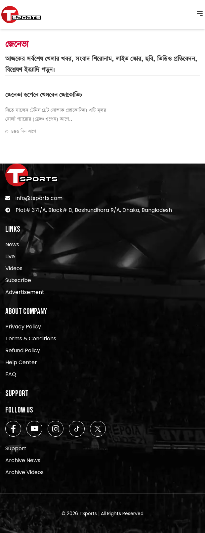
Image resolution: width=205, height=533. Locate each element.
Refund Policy (22, 350)
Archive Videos (24, 472)
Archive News (22, 460)
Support (15, 448)
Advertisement (24, 292)
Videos (13, 268)
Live (10, 256)
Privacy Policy (23, 326)
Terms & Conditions (30, 338)
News (12, 244)
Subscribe (18, 280)
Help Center (21, 362)
